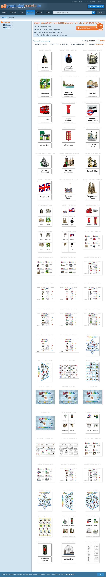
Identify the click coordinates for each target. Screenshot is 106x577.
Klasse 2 (9, 25)
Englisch (30, 12)
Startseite (4, 17)
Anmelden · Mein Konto (96, 6)
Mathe (4, 12)
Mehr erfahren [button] (70, 574)
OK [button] (101, 574)
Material (39, 12)
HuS (21, 12)
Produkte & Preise (77, 1)
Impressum (101, 1)
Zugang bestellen (91, 28)
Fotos (48, 12)
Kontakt (92, 1)
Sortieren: (84, 40)
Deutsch (13, 12)
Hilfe (86, 1)
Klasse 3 (9, 28)
